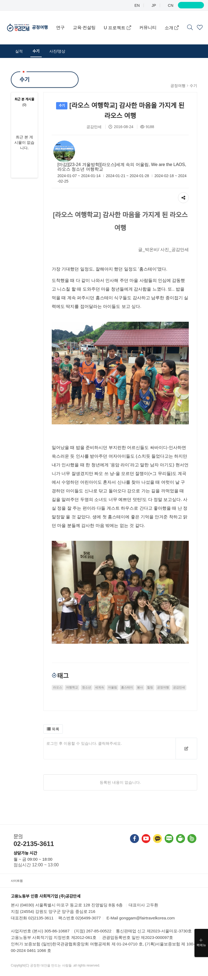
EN (137, 5)
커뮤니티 (155, 20)
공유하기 (183, 196)
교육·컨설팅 (91, 20)
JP (153, 5)
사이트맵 (19, 880)
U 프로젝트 (122, 21)
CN (170, 5)
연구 (67, 20)
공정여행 (47, 20)
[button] (53, 729)
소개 (151, 34)
